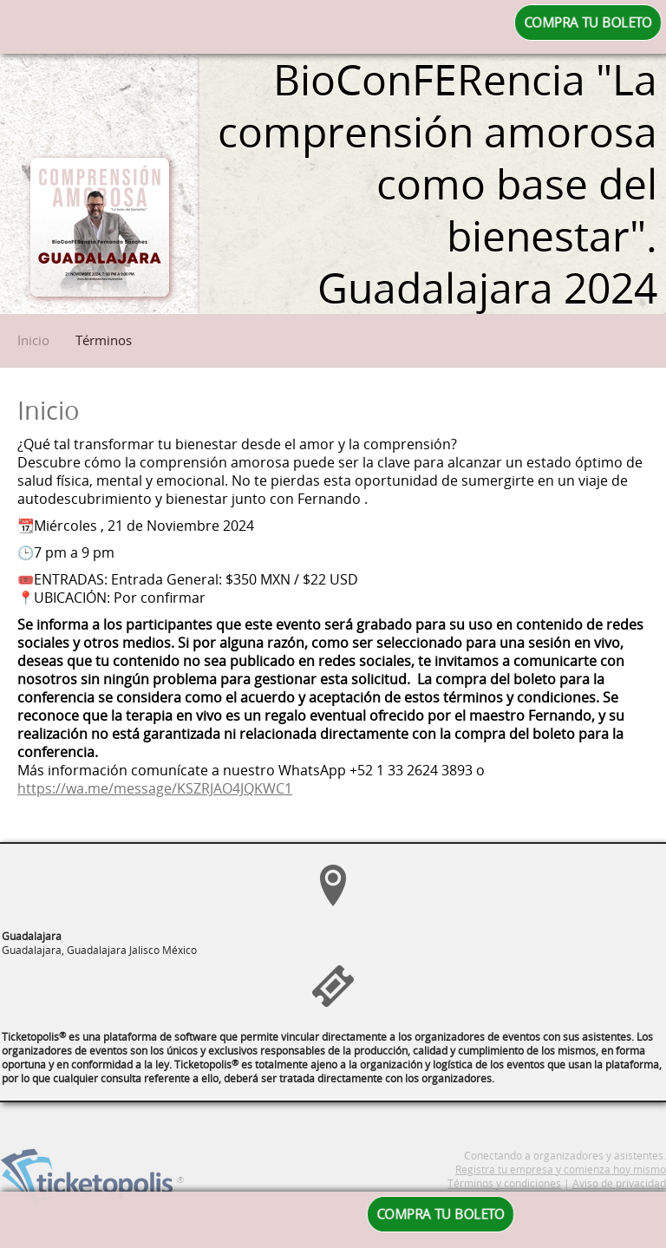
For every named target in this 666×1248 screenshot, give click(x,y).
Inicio (33, 340)
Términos (103, 340)
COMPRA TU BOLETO (588, 22)
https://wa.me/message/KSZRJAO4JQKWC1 (154, 789)
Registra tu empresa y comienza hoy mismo (560, 1189)
